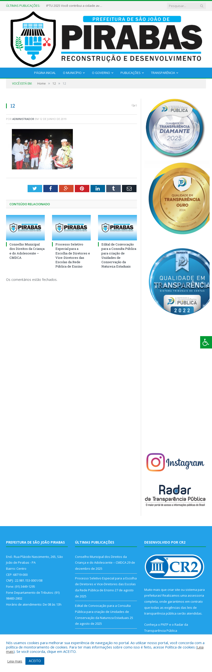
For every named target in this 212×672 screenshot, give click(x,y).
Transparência (163, 73)
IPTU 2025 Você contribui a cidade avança (75, 6)
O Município (72, 73)
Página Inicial (45, 73)
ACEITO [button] (35, 660)
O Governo (101, 73)
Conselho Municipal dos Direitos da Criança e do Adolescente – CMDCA (27, 251)
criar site (173, 589)
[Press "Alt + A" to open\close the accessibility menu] (206, 342)
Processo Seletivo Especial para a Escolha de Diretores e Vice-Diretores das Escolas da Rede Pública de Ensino (72, 255)
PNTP (164, 624)
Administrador (23, 119)
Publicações (131, 73)
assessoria (196, 595)
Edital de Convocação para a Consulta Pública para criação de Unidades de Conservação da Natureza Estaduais (118, 255)
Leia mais (14, 661)
